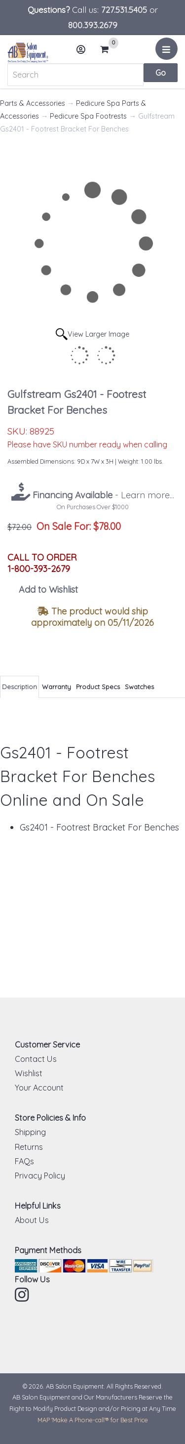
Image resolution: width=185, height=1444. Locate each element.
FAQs (24, 1161)
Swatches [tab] (139, 687)
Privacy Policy (40, 1176)
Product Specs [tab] (98, 687)
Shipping (30, 1132)
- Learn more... (102, 495)
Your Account (39, 1088)
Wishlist (28, 1073)
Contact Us (36, 1059)
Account (84, 53)
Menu (168, 52)
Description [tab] (19, 687)
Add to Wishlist (48, 589)
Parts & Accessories (32, 103)
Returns (29, 1147)
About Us (32, 1220)
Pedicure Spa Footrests (88, 116)
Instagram (23, 1295)
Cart (108, 49)
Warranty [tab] (56, 687)
